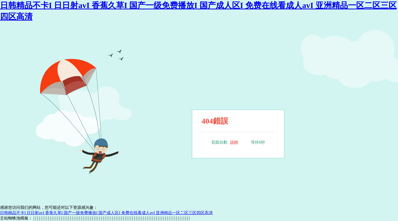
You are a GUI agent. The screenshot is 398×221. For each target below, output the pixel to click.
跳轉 (234, 142)
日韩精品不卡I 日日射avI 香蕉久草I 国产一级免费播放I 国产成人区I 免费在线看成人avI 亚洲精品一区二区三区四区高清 (106, 213)
